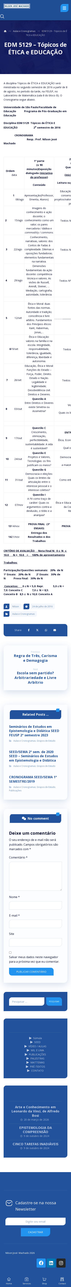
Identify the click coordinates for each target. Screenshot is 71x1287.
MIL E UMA (35, 1050)
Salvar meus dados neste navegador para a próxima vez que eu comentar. (34, 959)
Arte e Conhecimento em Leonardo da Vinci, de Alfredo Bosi (35, 1111)
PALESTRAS (35, 1058)
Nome (14, 897)
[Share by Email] (54, 630)
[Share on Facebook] (28, 630)
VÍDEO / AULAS (35, 1046)
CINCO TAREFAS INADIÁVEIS (35, 1144)
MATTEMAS (35, 1062)
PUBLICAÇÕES (35, 1054)
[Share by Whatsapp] (46, 630)
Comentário (18, 857)
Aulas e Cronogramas (23, 613)
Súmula (35, 1038)
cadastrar (35, 1232)
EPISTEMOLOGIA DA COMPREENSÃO (35, 1129)
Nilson (15, 606)
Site (11, 934)
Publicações (15, 790)
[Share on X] (37, 630)
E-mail (14, 915)
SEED (35, 1042)
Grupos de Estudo (46, 740)
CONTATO (35, 1070)
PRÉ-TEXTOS (35, 1066)
